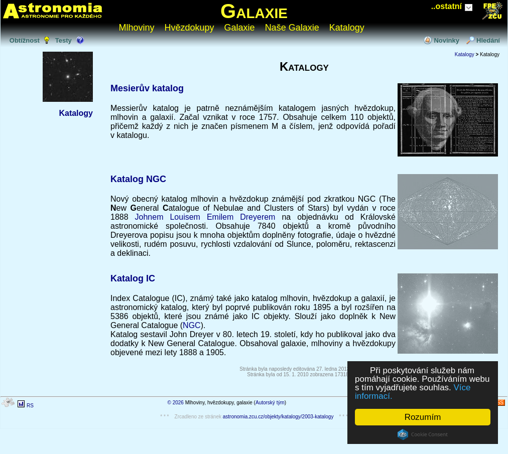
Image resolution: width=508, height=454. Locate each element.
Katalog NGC (138, 179)
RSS (498, 402)
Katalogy (346, 28)
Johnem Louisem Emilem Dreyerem (205, 217)
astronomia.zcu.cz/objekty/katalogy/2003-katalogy (278, 416)
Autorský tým (270, 402)
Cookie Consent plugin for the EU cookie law (423, 434)
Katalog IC (132, 278)
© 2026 (176, 402)
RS (30, 405)
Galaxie (254, 11)
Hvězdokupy (189, 28)
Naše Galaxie (292, 28)
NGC (192, 325)
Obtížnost (25, 40)
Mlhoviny (137, 28)
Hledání (488, 40)
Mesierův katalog (147, 88)
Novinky (446, 40)
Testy (63, 40)
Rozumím (423, 417)
